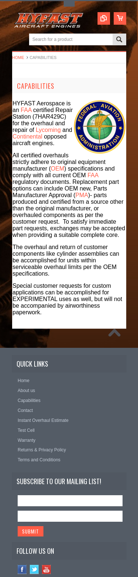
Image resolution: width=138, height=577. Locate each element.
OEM (57, 168)
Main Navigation (18, 40)
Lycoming (48, 130)
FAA (26, 110)
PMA (81, 195)
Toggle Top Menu (69, 4)
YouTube (46, 569)
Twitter (34, 569)
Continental (27, 136)
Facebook (22, 569)
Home (18, 57)
